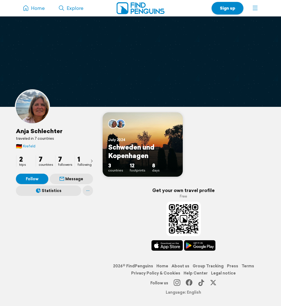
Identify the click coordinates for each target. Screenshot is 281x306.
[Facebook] (189, 283)
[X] (213, 283)
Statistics (48, 190)
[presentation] (91, 161)
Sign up (227, 8)
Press (232, 266)
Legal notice (223, 273)
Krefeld (25, 146)
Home (162, 266)
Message (71, 179)
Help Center (196, 273)
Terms (247, 266)
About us (180, 266)
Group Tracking (208, 266)
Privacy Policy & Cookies (155, 273)
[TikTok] (201, 283)
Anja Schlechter (39, 131)
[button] (255, 8)
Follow (32, 179)
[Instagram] (177, 283)
